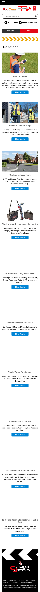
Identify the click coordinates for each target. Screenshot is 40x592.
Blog (27, 580)
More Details (20, 92)
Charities (33, 580)
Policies (5, 580)
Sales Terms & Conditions (17, 580)
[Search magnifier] (35, 16)
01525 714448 (14, 582)
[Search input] (19, 16)
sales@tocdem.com (26, 582)
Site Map (5, 582)
